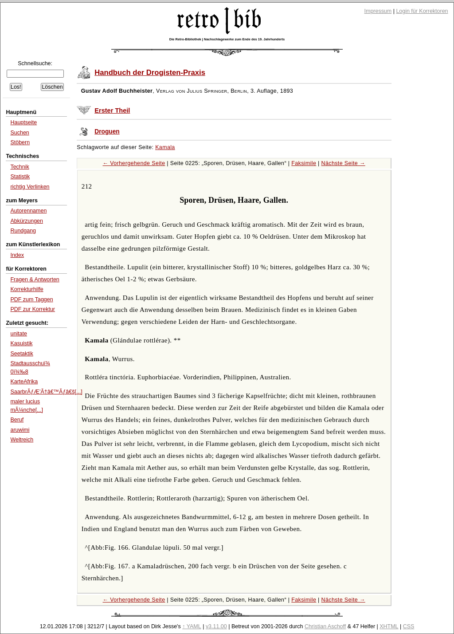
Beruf (16, 420)
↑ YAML (191, 626)
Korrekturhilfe (26, 289)
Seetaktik (21, 353)
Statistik (20, 176)
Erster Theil (112, 110)
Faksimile (303, 163)
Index (17, 255)
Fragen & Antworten (34, 279)
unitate (18, 334)
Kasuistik (21, 343)
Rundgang (23, 231)
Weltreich (21, 440)
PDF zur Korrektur (32, 309)
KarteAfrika (24, 381)
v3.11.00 (216, 626)
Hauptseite (23, 122)
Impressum (378, 11)
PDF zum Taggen (31, 299)
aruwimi (19, 430)
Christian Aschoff (325, 626)
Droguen (106, 131)
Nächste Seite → (343, 163)
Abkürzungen (26, 221)
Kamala (165, 147)
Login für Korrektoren (422, 11)
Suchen (19, 133)
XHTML (389, 626)
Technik (19, 167)
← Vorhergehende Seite (134, 163)
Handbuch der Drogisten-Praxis (149, 72)
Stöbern (20, 142)
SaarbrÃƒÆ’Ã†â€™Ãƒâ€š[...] (46, 392)
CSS (409, 626)
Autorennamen (28, 211)
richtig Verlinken (29, 187)
